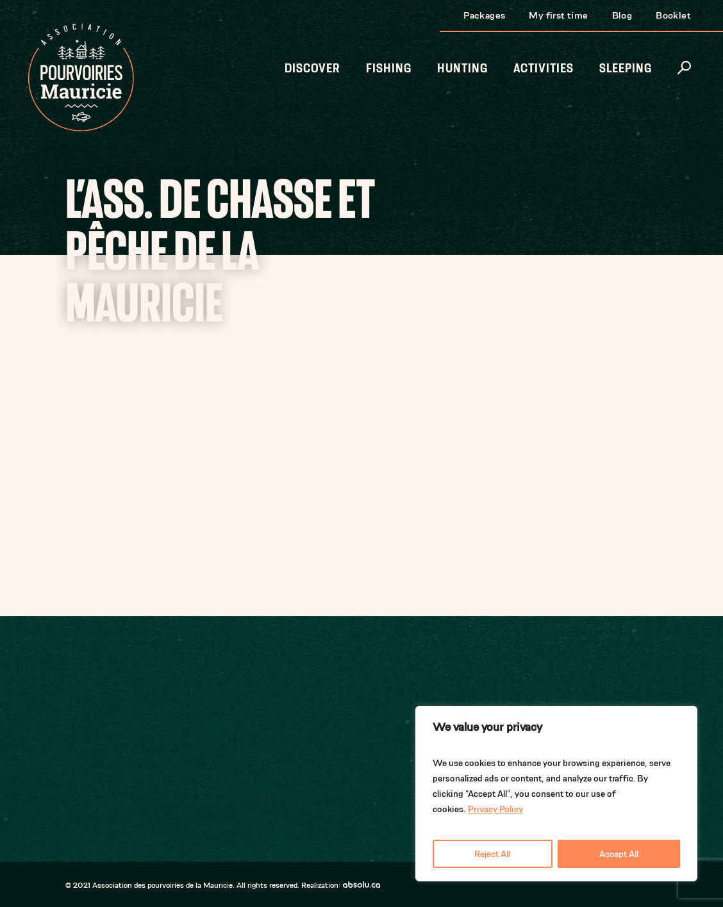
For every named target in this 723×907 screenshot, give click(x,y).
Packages (484, 15)
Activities (543, 68)
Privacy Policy (495, 809)
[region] (556, 793)
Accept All (618, 854)
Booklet (673, 15)
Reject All (492, 854)
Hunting (462, 68)
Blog (622, 15)
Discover (312, 68)
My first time (558, 15)
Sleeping (625, 68)
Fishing (388, 68)
